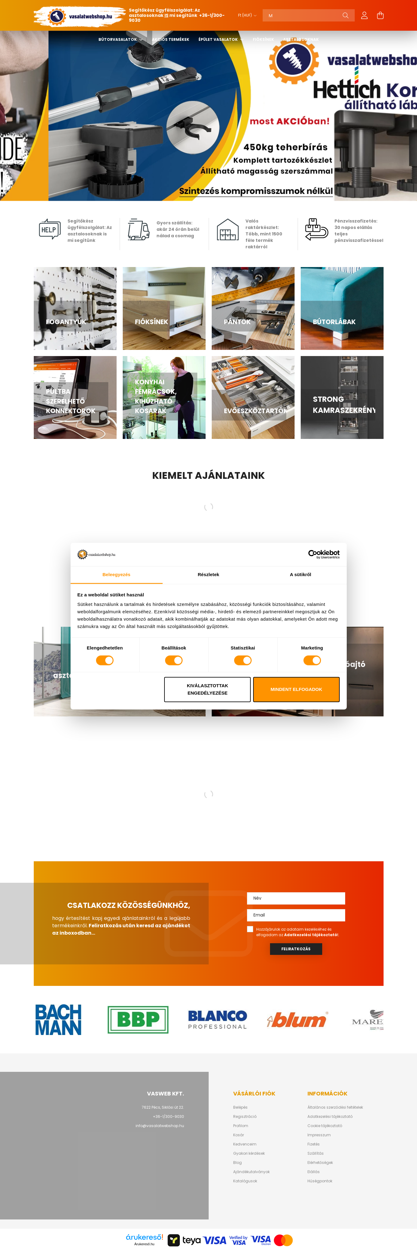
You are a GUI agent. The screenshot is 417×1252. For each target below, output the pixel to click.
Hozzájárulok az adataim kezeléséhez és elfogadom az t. (297, 932)
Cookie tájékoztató (324, 1126)
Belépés (240, 1107)
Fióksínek (263, 39)
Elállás (313, 1172)
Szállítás (315, 1153)
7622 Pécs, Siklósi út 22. (163, 1107)
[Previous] (18, 116)
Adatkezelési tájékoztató (330, 1116)
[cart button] (380, 15)
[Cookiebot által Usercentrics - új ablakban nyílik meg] (313, 554)
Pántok (237, 321)
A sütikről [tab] (300, 574)
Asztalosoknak (301, 39)
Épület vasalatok (219, 39)
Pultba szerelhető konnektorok (70, 401)
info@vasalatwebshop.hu (160, 1125)
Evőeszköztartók (256, 410)
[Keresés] (309, 15)
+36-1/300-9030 (168, 1116)
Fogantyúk (66, 321)
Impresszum (319, 1135)
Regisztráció (245, 1116)
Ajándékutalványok (251, 1172)
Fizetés (313, 1144)
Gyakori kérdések (249, 1153)
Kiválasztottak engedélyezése (207, 689)
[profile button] (364, 15)
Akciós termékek (170, 39)
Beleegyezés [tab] (116, 574)
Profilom (240, 1126)
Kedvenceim (245, 1144)
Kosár (238, 1135)
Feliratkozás (296, 949)
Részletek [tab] (208, 574)
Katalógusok (245, 1181)
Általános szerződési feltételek (335, 1107)
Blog (237, 1163)
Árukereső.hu (144, 1244)
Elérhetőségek (320, 1163)
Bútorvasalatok (118, 39)
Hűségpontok (319, 1181)
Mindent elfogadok (296, 689)
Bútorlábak (334, 321)
